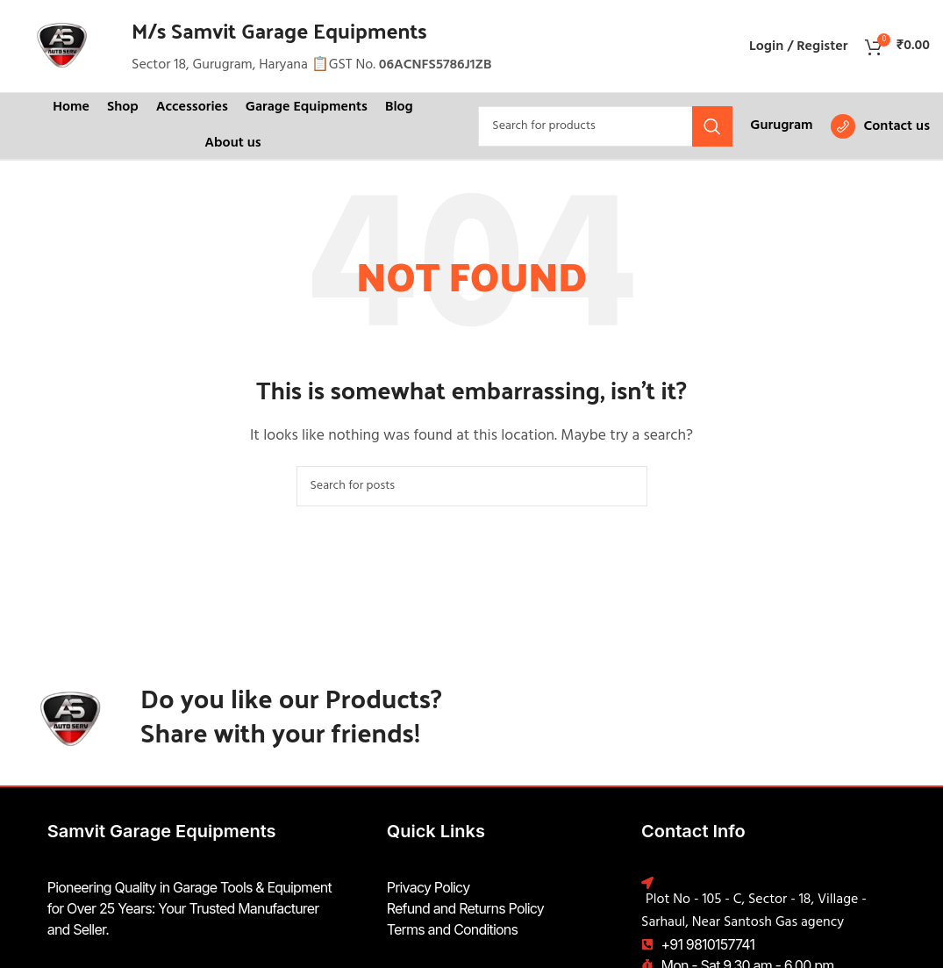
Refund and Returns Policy (465, 908)
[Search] (605, 126)
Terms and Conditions (452, 929)
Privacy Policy (428, 887)
